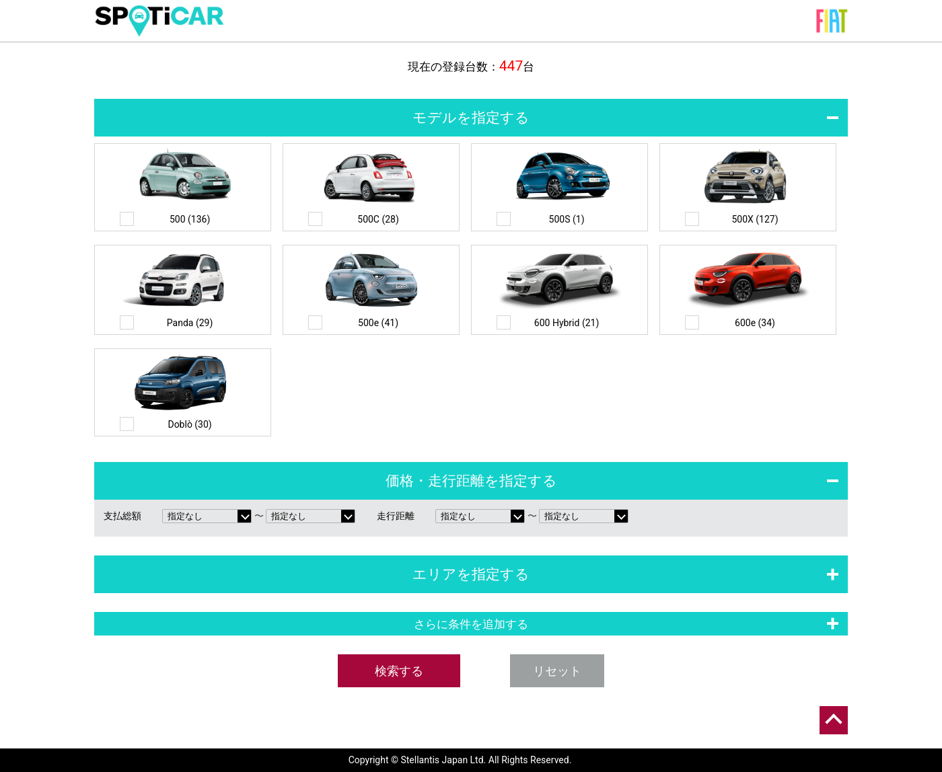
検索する (399, 671)
